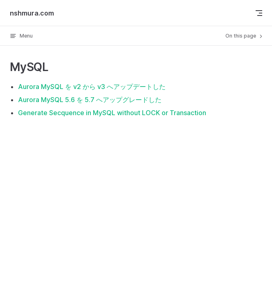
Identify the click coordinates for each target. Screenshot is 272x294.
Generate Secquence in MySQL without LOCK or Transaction (112, 113)
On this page (244, 36)
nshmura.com (32, 13)
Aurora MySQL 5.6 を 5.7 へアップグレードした (90, 100)
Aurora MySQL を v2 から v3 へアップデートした (92, 86)
